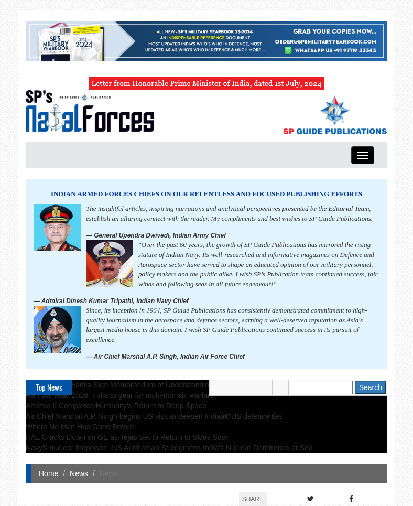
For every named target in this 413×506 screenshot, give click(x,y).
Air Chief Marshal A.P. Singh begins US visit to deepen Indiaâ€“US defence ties (154, 416)
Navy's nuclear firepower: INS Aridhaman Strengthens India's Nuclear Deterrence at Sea (169, 448)
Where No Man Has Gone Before (80, 427)
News (79, 473)
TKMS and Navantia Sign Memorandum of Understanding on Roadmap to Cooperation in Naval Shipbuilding (202, 385)
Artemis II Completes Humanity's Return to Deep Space (116, 406)
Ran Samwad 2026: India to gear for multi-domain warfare (120, 395)
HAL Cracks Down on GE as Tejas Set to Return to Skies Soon (128, 437)
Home (48, 473)
